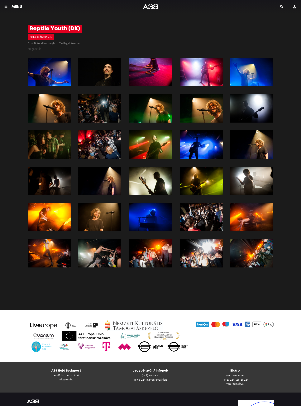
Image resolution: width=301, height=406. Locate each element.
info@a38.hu (66, 379)
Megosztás (34, 49)
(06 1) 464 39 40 (150, 375)
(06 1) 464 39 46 (235, 375)
